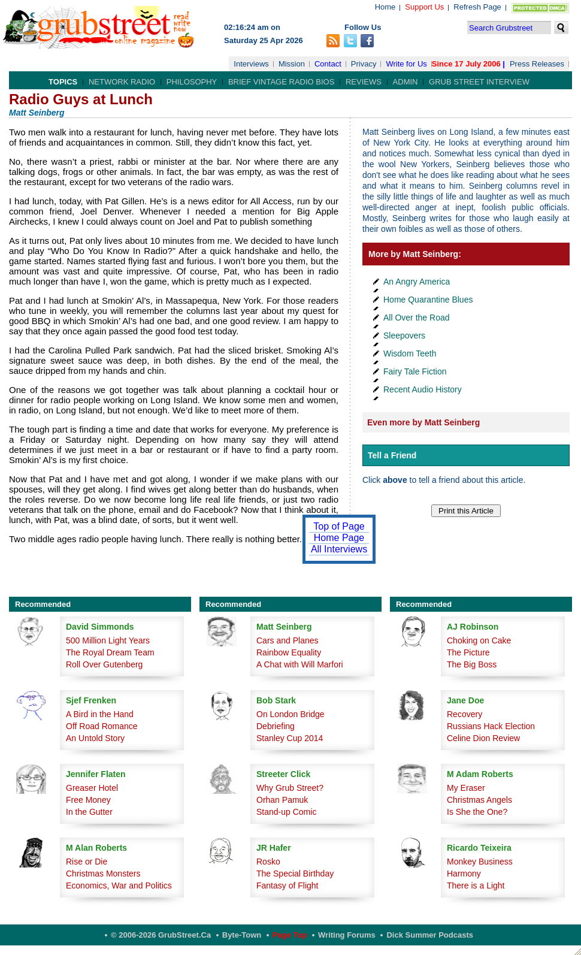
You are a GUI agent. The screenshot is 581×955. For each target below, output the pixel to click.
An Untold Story (95, 738)
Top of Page (338, 526)
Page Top (290, 934)
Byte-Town (241, 934)
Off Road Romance (102, 726)
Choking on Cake (479, 640)
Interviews (251, 63)
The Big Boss (472, 664)
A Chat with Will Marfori (299, 664)
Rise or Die (86, 861)
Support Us (424, 6)
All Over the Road (416, 317)
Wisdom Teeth (409, 353)
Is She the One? (477, 812)
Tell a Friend (392, 455)
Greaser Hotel (92, 788)
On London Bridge (290, 714)
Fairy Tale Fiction (415, 371)
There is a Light (476, 885)
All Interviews (339, 549)
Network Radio (122, 81)
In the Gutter (89, 812)
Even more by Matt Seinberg (423, 422)
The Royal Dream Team (110, 652)
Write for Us (406, 63)
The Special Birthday (295, 873)
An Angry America (416, 281)
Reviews (364, 81)
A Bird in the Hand (100, 714)
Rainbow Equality (288, 652)
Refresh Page (477, 6)
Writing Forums (347, 934)
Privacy (364, 63)
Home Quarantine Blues (428, 299)
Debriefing (275, 726)
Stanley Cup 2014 (289, 738)
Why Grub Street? (289, 788)
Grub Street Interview (479, 81)
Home (385, 6)
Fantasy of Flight (287, 885)
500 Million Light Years (108, 640)
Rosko (268, 861)
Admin (405, 81)
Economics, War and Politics (119, 885)
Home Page (339, 538)
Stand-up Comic (286, 812)
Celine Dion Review (483, 738)
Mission (292, 63)
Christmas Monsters (103, 873)
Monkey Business (480, 861)
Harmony (464, 873)
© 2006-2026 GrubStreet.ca (161, 934)
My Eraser (466, 788)
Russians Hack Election (491, 726)
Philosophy (192, 81)
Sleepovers (404, 335)
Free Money (88, 800)
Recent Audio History (422, 389)
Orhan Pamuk (282, 800)
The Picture (468, 652)
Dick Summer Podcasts (429, 934)
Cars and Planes (287, 640)
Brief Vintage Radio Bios (281, 81)
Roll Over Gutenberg (104, 664)
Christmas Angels (479, 800)
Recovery (464, 714)
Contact (327, 63)
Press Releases (537, 63)
